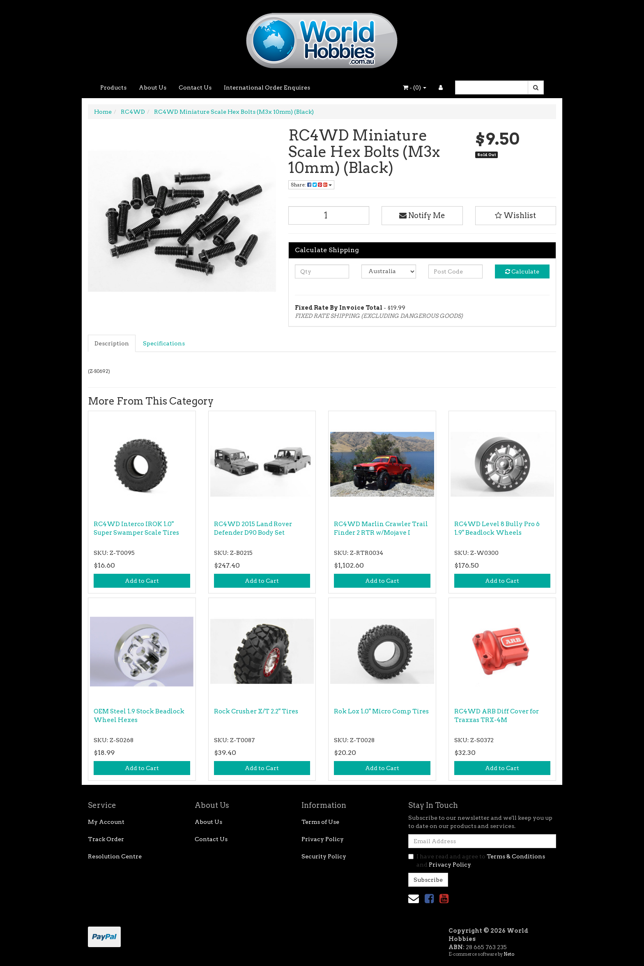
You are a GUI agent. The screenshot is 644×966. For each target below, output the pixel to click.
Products (113, 87)
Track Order (106, 839)
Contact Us (195, 87)
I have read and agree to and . (476, 860)
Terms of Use (320, 822)
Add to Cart (142, 580)
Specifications (164, 343)
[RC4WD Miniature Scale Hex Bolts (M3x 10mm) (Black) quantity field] (329, 215)
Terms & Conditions (516, 856)
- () (414, 87)
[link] (429, 898)
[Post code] (455, 271)
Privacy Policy (322, 839)
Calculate (522, 271)
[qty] (322, 271)
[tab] (112, 343)
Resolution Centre (115, 856)
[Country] (388, 271)
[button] (516, 215)
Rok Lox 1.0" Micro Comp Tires (381, 711)
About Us (152, 87)
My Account (106, 822)
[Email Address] (482, 841)
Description (111, 343)
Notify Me (422, 215)
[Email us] (413, 898)
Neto (509, 954)
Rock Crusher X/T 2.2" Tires (256, 711)
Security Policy (323, 856)
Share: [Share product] (311, 185)
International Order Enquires (267, 87)
